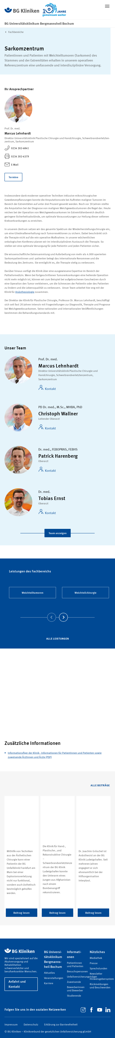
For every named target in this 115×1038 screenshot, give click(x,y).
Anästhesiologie (24, 292)
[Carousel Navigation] (57, 613)
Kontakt (47, 388)
